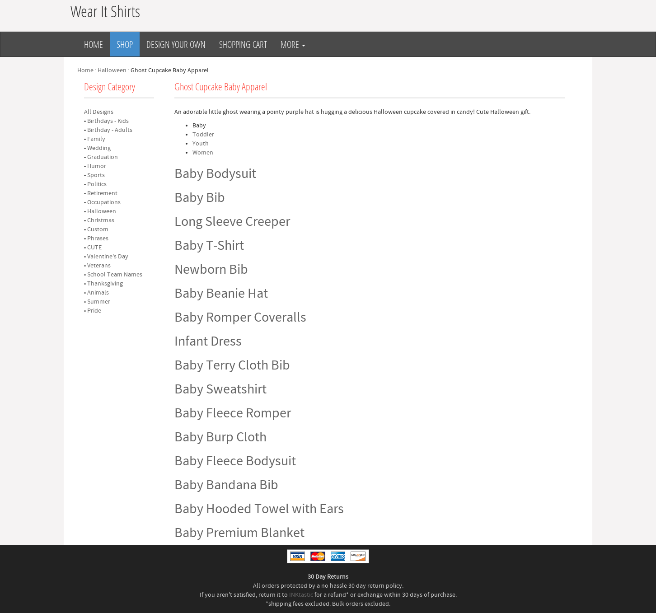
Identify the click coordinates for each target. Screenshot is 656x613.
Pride (94, 311)
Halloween (112, 70)
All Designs (98, 112)
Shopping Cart (243, 44)
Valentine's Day (107, 257)
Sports (96, 175)
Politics (97, 184)
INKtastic (301, 595)
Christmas (100, 220)
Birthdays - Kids (108, 121)
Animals (98, 293)
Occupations (104, 202)
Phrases (97, 238)
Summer (98, 302)
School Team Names (114, 275)
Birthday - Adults (109, 130)
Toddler (203, 135)
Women (202, 153)
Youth (200, 144)
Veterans (99, 266)
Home (93, 44)
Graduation (102, 157)
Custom (97, 229)
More (293, 44)
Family (96, 139)
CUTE (94, 247)
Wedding (99, 148)
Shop (125, 44)
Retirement (102, 193)
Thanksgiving (105, 284)
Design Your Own (176, 44)
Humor (96, 166)
